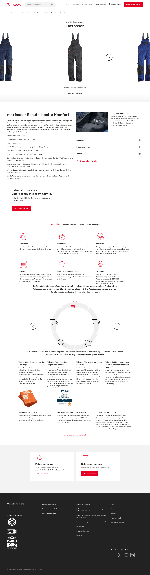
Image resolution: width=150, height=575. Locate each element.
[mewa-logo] (14, 4)
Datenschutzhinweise (83, 504)
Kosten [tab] (81, 224)
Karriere (113, 513)
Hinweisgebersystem (83, 531)
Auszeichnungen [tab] (93, 224)
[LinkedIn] (132, 555)
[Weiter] (109, 57)
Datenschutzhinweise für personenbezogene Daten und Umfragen (91, 510)
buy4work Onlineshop (118, 523)
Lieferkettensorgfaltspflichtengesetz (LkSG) (91, 522)
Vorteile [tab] (55, 224)
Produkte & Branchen (13, 13)
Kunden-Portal (116, 518)
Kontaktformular (90, 474)
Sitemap (79, 536)
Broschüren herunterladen (51, 509)
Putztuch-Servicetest (49, 513)
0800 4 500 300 (41, 474)
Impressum (80, 526)
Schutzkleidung (38, 13)
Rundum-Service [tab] (69, 224)
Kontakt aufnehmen (133, 5)
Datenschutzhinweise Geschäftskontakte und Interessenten (91, 516)
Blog (112, 504)
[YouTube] (126, 555)
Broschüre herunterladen (86, 161)
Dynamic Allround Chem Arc (54, 13)
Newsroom (114, 509)
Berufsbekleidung (27, 13)
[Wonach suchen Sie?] (40, 4)
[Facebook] (114, 555)
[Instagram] (120, 555)
